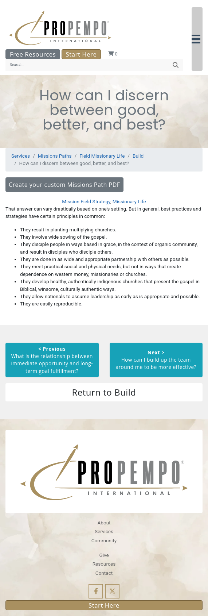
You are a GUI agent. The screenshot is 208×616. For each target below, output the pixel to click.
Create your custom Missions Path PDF (64, 185)
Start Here (81, 54)
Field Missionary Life (102, 156)
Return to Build (104, 392)
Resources (104, 564)
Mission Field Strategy (86, 201)
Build (138, 156)
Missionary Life (129, 201)
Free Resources (33, 54)
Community (104, 540)
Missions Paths (55, 156)
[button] (197, 39)
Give (104, 555)
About (103, 522)
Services (20, 156)
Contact (104, 573)
